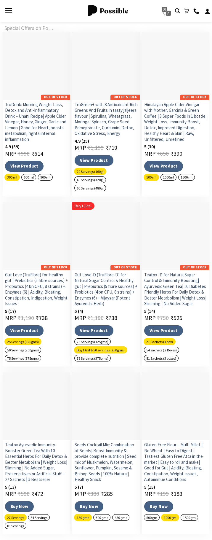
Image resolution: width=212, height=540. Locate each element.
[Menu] (8, 11)
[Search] (177, 11)
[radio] (12, 177)
